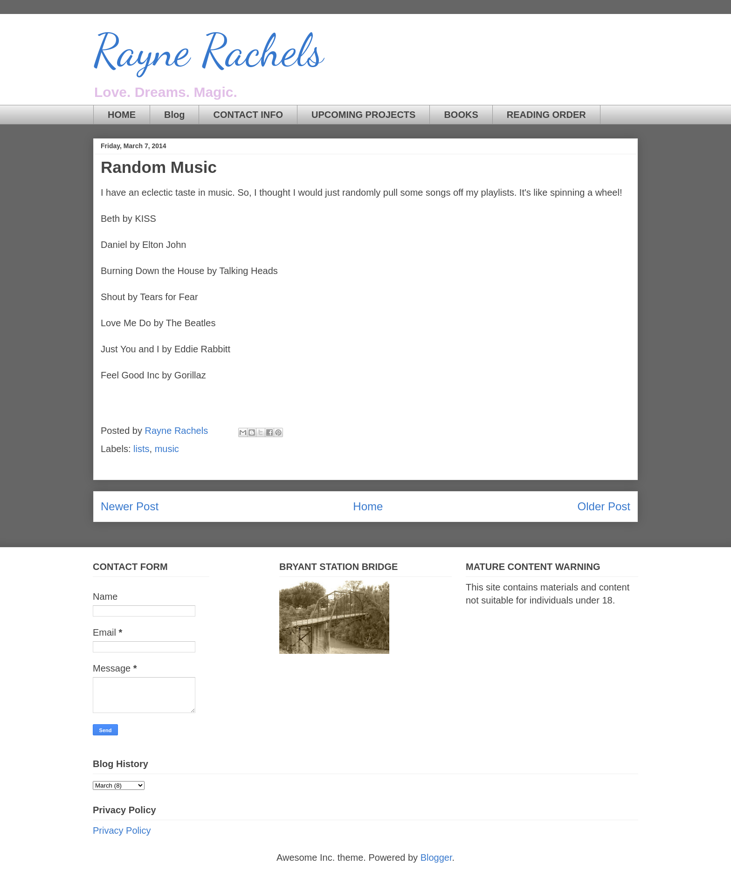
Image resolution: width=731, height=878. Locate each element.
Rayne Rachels (208, 50)
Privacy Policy (122, 830)
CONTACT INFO (248, 115)
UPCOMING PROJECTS (363, 115)
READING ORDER (546, 115)
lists (141, 449)
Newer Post (130, 506)
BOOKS (461, 115)
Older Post (604, 506)
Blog (174, 115)
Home (368, 506)
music (167, 449)
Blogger (436, 857)
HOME (122, 115)
